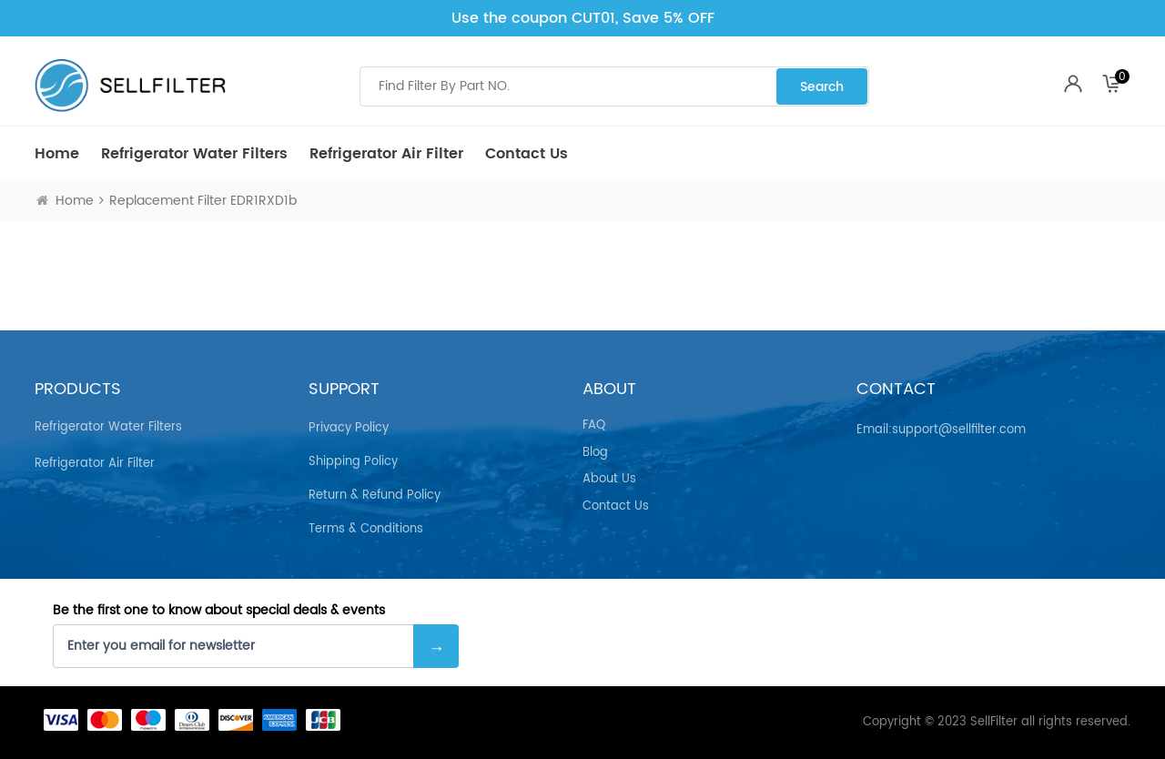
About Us (609, 480)
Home (57, 154)
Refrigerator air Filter (386, 154)
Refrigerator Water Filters (194, 154)
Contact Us (526, 154)
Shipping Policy (353, 461)
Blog (595, 453)
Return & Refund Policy (375, 495)
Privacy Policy (349, 428)
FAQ (593, 426)
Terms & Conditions (366, 529)
